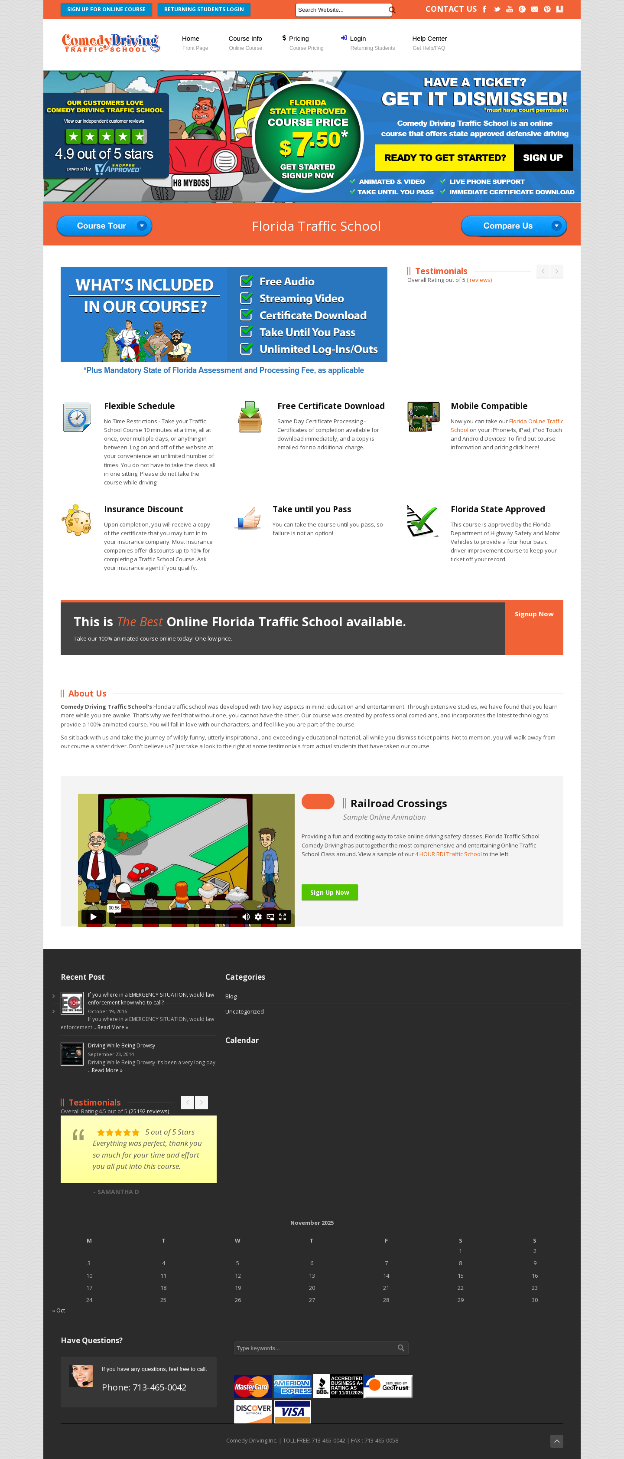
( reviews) (479, 280)
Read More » (113, 1027)
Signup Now (534, 613)
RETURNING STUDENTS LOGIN (204, 9)
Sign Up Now (329, 892)
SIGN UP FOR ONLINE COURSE (106, 9)
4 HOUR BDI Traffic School (448, 854)
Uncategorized (244, 1011)
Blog (231, 996)
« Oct (58, 1310)
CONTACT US (451, 8)
